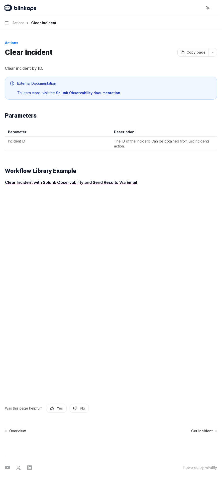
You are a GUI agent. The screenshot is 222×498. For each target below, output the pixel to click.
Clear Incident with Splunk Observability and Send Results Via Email (71, 182)
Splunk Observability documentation (88, 93)
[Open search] (199, 8)
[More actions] (215, 7)
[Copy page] (193, 52)
